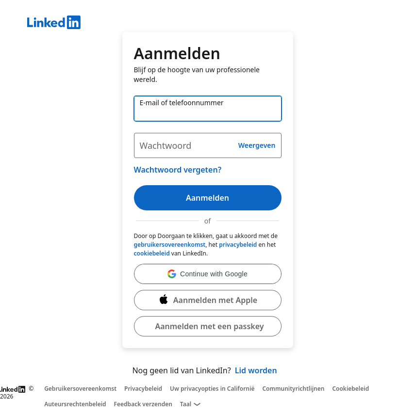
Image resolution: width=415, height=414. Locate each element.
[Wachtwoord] (208, 145)
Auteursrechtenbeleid (75, 404)
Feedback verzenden (143, 404)
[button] (207, 274)
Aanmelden (207, 197)
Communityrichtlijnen (293, 389)
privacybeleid (238, 244)
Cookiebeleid (350, 389)
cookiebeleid (152, 253)
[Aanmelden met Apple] (208, 300)
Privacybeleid (143, 389)
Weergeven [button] (257, 145)
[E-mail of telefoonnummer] (208, 108)
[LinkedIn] (221, 24)
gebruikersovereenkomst (170, 244)
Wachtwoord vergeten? (178, 169)
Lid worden (256, 370)
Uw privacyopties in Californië (212, 389)
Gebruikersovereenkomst (80, 389)
